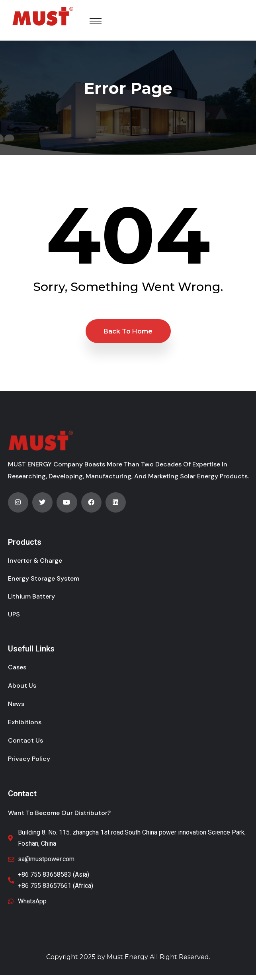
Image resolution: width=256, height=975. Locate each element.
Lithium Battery (31, 596)
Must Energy (127, 957)
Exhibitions (24, 722)
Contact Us (25, 740)
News (16, 704)
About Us (22, 685)
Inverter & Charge (35, 560)
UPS (14, 614)
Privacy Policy (29, 759)
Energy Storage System (43, 578)
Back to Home (128, 331)
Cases (17, 667)
